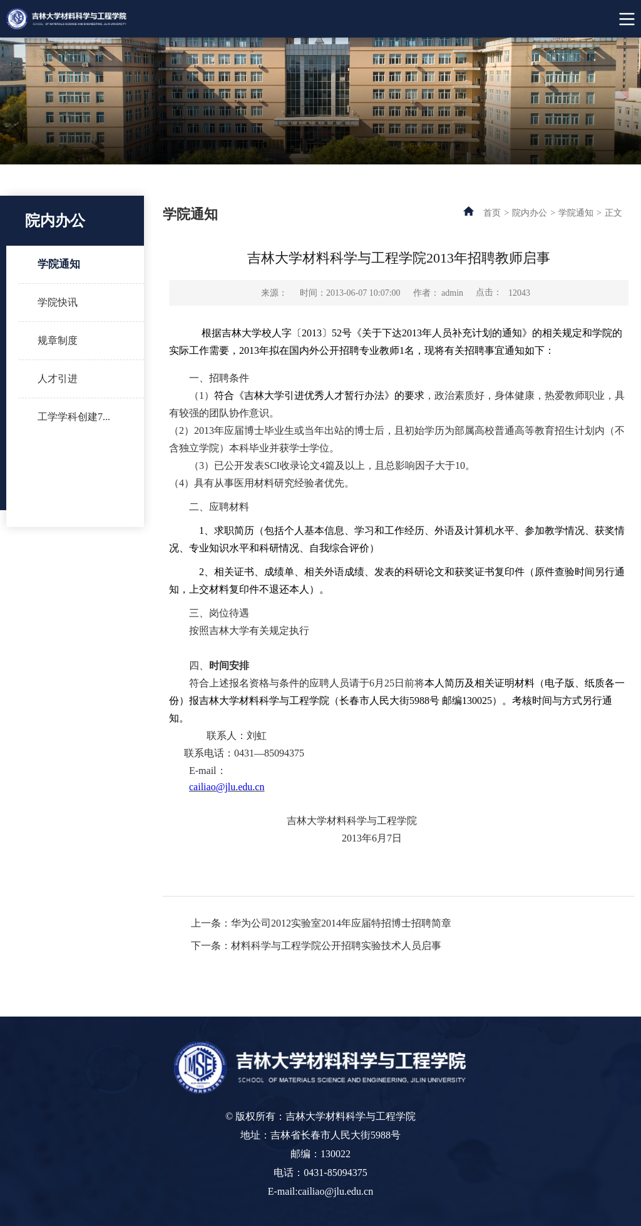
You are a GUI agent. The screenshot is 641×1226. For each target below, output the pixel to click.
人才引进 (58, 378)
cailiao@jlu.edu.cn (226, 786)
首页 (492, 213)
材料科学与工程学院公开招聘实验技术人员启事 (336, 945)
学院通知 (59, 264)
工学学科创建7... (74, 416)
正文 (613, 213)
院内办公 (529, 213)
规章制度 (58, 340)
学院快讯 (58, 302)
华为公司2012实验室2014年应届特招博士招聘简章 (341, 923)
